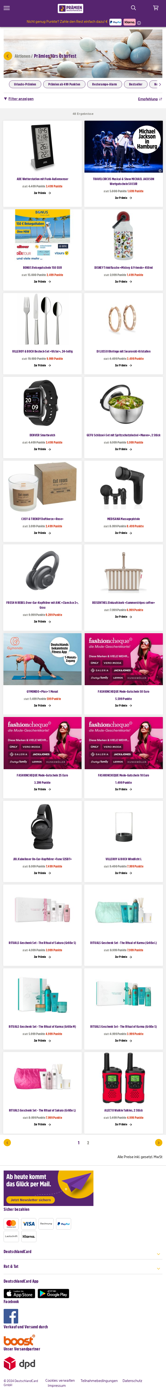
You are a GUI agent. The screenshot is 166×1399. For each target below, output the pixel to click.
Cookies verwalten (60, 1380)
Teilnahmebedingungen (99, 1380)
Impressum (57, 1385)
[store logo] (70, 8)
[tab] (83, 1254)
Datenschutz (132, 1380)
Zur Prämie (42, 193)
